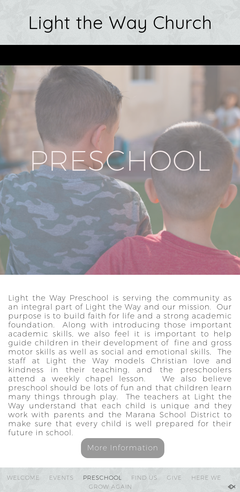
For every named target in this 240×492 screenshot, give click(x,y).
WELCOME (23, 477)
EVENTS (61, 477)
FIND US (144, 477)
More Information (122, 447)
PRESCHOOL (102, 477)
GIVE (174, 477)
